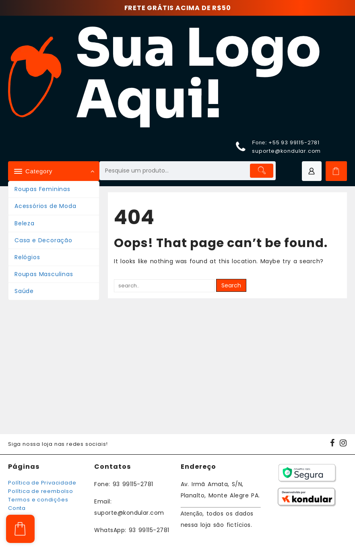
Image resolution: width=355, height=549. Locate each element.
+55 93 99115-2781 (294, 142)
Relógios (27, 257)
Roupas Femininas (42, 189)
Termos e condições (38, 499)
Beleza (24, 223)
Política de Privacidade (42, 483)
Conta (17, 508)
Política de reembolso (40, 491)
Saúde (24, 291)
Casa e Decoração (43, 240)
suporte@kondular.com (286, 151)
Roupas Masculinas (43, 274)
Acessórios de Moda (45, 206)
